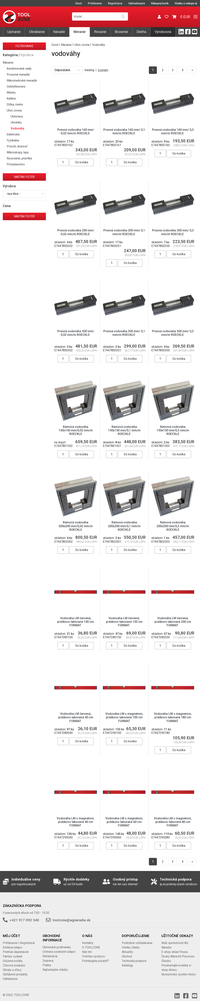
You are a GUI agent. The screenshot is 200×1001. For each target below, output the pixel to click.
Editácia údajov (12, 943)
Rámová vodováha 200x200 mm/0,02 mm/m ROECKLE (76, 522)
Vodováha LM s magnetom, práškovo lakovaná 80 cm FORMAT (173, 818)
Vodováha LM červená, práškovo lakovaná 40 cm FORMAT (75, 713)
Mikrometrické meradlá (22, 80)
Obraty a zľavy (12, 966)
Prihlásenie (95, 3)
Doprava (48, 957)
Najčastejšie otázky (55, 966)
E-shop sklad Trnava (174, 948)
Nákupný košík (159, 3)
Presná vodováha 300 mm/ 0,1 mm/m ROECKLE (124, 333)
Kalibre (11, 98)
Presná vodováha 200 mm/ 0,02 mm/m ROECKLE (75, 232)
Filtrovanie (24, 46)
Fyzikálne (13, 140)
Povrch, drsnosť (17, 146)
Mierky (11, 92)
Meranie (80, 32)
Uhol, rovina (14, 110)
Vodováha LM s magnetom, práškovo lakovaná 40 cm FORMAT (75, 818)
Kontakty (87, 939)
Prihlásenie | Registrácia (19, 939)
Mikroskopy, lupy (18, 152)
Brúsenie (121, 32)
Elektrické (13, 134)
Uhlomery (17, 116)
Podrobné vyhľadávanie (137, 939)
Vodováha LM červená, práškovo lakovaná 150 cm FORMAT (124, 618)
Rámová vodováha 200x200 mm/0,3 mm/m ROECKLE (173, 522)
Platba (47, 961)
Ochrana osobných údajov (59, 948)
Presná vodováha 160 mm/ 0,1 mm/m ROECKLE (124, 131)
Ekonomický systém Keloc (178, 970)
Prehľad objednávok (16, 948)
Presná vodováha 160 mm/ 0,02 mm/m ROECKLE (75, 131)
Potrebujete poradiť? (95, 957)
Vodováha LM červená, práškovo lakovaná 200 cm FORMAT (172, 618)
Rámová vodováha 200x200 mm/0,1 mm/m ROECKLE (124, 522)
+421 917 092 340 (24, 916)
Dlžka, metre (15, 104)
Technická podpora (134, 957)
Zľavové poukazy (14, 961)
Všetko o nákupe (186, 3)
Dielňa (141, 32)
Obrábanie (37, 32)
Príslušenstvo (16, 164)
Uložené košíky (13, 957)
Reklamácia (50, 952)
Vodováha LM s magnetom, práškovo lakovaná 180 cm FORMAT (173, 713)
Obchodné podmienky (57, 943)
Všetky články (131, 943)
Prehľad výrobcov (93, 952)
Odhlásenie (10, 975)
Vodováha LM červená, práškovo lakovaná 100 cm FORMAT (75, 618)
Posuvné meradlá (18, 74)
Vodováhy (17, 128)
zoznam (103, 70)
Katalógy (127, 961)
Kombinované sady (19, 68)
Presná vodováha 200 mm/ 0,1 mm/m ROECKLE (124, 232)
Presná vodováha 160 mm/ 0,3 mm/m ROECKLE (173, 131)
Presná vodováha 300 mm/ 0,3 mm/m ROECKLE (173, 333)
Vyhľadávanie (136, 3)
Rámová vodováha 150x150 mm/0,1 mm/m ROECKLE (124, 426)
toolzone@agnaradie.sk (71, 916)
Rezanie (100, 32)
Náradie (59, 32)
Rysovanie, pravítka (19, 158)
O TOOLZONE (91, 943)
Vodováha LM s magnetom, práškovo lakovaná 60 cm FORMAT (124, 818)
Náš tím (87, 948)
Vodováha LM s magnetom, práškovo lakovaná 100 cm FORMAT (124, 713)
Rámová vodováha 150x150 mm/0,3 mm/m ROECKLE (173, 426)
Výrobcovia (163, 32)
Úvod (78, 3)
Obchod (127, 952)
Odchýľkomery (16, 86)
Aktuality (127, 948)
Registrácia (115, 3)
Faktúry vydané (12, 952)
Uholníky (16, 122)
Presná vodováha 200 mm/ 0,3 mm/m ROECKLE (173, 232)
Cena (7, 206)
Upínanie (14, 32)
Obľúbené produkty (15, 970)
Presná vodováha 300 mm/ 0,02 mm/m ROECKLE (75, 333)
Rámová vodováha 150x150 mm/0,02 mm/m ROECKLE (76, 426)
